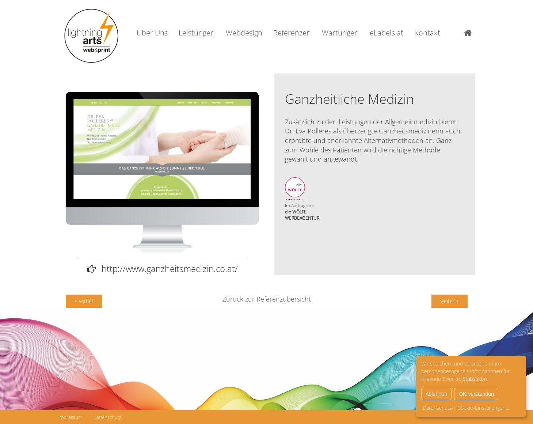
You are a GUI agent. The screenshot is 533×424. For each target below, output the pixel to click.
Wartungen (340, 33)
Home (469, 33)
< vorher (84, 301)
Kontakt (427, 33)
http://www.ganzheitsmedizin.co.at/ (170, 268)
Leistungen (197, 33)
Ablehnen (436, 393)
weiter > (449, 301)
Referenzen (292, 33)
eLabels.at (386, 33)
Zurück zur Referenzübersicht (266, 299)
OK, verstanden (476, 393)
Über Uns (152, 33)
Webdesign (244, 33)
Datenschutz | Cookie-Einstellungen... (466, 407)
